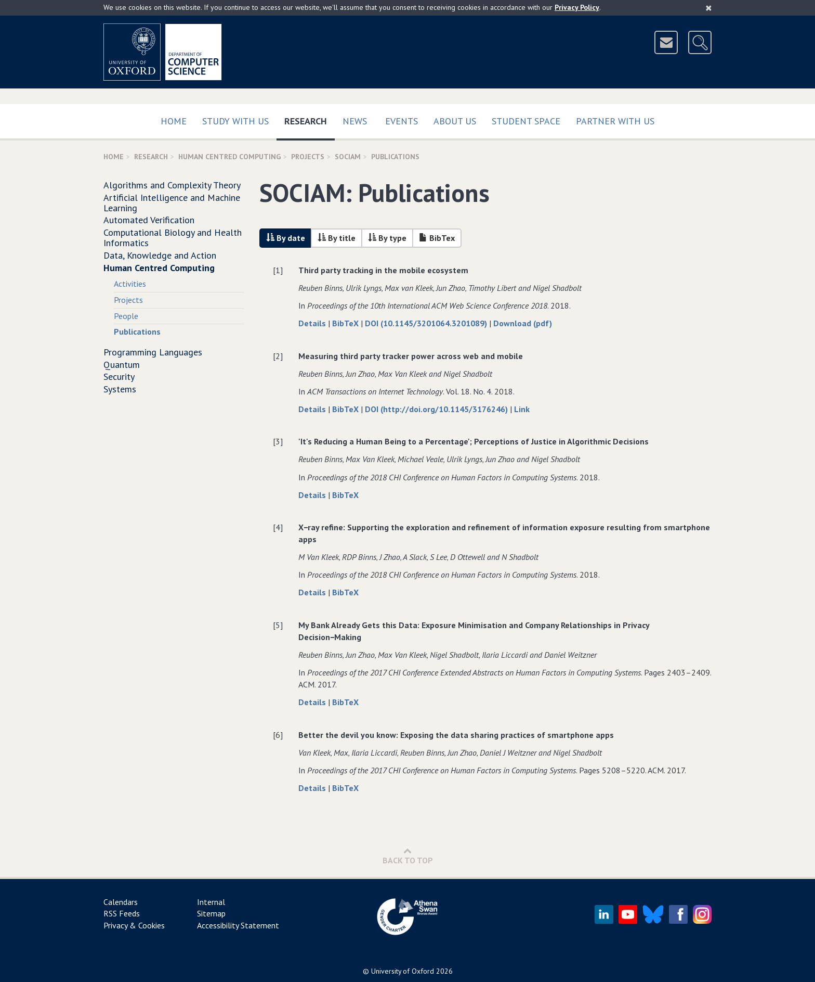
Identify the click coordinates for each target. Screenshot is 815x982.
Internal (211, 902)
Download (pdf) (522, 323)
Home (174, 121)
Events (401, 121)
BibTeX (346, 323)
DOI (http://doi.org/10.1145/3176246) (437, 409)
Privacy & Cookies (134, 925)
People (126, 316)
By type (387, 238)
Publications (137, 331)
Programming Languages (152, 352)
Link (522, 409)
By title (337, 238)
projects (307, 156)
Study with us (235, 121)
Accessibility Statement (238, 925)
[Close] (708, 8)
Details (313, 323)
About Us (454, 121)
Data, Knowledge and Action (159, 255)
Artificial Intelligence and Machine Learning (171, 203)
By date (285, 238)
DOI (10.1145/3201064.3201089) (427, 323)
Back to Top (408, 855)
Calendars (120, 902)
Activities (130, 283)
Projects (128, 300)
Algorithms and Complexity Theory (172, 185)
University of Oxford (402, 971)
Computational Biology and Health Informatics (172, 237)
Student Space (526, 121)
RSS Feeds (121, 913)
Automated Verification (148, 220)
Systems (119, 389)
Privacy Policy (577, 7)
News (355, 121)
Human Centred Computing (229, 156)
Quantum (121, 365)
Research (309, 119)
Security (119, 376)
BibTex (437, 238)
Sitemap (211, 913)
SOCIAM (348, 156)
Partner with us (615, 121)
